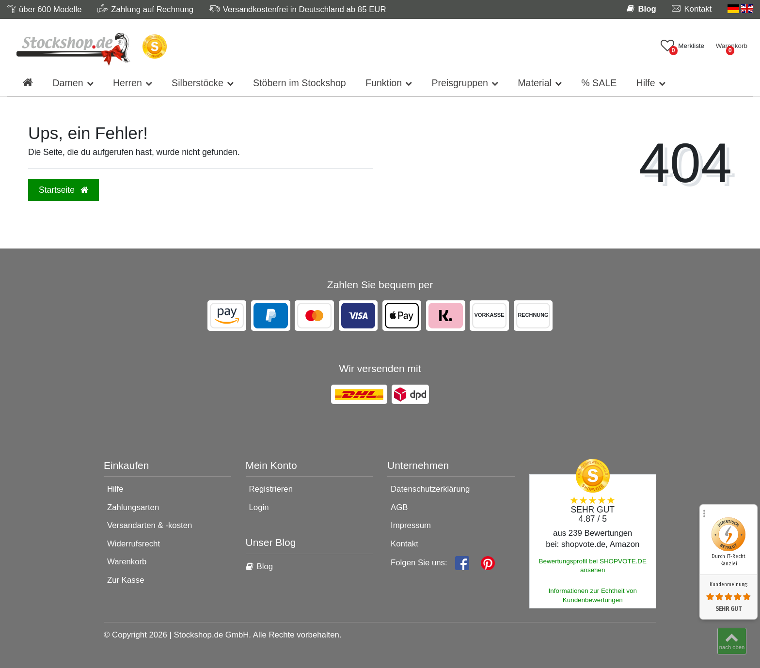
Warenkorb (126, 561)
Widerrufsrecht (133, 543)
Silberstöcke (197, 83)
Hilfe (645, 83)
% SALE (599, 83)
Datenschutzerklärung (430, 489)
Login (259, 507)
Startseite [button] (63, 190)
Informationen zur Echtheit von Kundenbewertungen (593, 595)
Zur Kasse (125, 580)
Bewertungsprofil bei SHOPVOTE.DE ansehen (592, 566)
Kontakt (404, 543)
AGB (399, 507)
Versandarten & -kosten (149, 525)
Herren (127, 83)
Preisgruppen (459, 83)
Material (535, 83)
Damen (67, 83)
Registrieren (271, 489)
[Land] (740, 9)
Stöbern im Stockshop (299, 83)
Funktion (383, 83)
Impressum (411, 525)
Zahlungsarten (133, 507)
